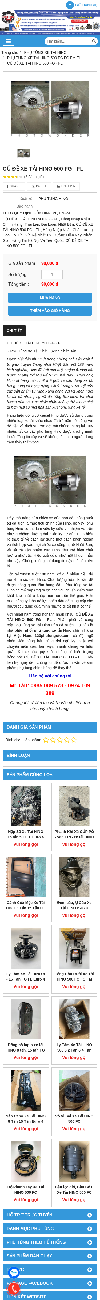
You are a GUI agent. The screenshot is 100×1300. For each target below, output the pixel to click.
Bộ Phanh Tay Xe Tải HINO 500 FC (25, 1149)
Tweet (39, 186)
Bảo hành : (26, 206)
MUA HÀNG (50, 298)
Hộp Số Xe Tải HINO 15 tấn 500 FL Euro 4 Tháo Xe (25, 837)
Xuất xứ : (27, 199)
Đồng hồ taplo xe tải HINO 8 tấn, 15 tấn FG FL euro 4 (25, 1050)
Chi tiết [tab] (14, 331)
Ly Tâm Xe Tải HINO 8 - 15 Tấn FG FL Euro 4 (25, 976)
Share (14, 186)
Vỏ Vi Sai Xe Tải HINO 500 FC (74, 1078)
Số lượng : (18, 274)
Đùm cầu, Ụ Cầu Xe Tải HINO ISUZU (74, 905)
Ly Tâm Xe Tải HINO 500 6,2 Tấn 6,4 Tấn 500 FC (74, 1050)
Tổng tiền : (18, 284)
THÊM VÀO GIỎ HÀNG (50, 310)
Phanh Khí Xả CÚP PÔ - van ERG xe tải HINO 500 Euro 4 (74, 837)
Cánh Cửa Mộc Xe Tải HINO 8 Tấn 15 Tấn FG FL (25, 907)
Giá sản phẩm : (22, 263)
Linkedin (66, 186)
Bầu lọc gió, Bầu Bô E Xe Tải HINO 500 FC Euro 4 (74, 1152)
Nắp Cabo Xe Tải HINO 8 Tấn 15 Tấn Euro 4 (26, 1119)
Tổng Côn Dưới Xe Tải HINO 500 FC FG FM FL (74, 979)
